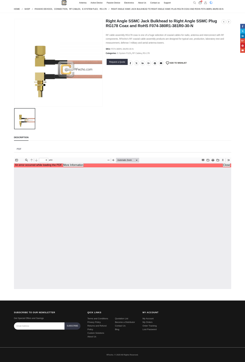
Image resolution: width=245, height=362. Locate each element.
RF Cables (137, 53)
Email (161, 63)
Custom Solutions (95, 333)
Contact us (155, 3)
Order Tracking (149, 326)
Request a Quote (117, 62)
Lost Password (149, 329)
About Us (142, 3)
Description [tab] (21, 137)
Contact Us (120, 326)
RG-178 (146, 53)
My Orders (147, 322)
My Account (148, 318)
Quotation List (121, 318)
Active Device (96, 3)
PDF (19, 149)
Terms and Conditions (97, 318)
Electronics (129, 3)
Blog (117, 329)
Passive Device (113, 3)
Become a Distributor (125, 322)
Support (167, 3)
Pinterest (154, 63)
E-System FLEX (124, 53)
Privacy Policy (94, 322)
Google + (148, 63)
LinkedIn (142, 63)
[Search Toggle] (194, 3)
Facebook (130, 63)
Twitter (136, 63)
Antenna (83, 3)
